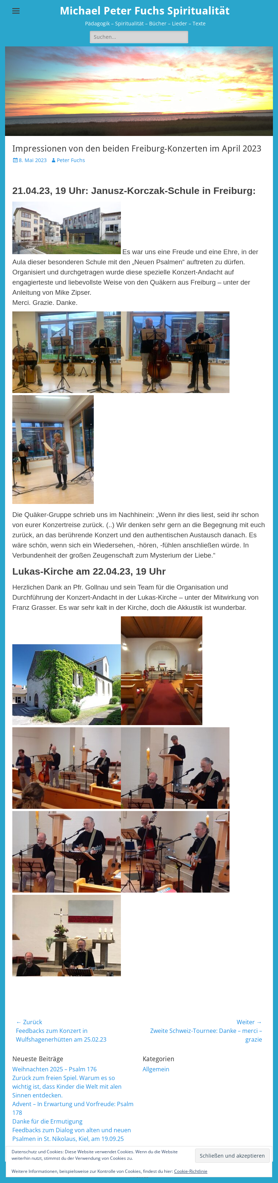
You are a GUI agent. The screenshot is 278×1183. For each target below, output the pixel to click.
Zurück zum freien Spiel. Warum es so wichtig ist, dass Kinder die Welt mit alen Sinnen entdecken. (67, 1086)
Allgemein (156, 1069)
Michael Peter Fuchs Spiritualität (144, 10)
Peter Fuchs (71, 160)
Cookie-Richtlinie (190, 1171)
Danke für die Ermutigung (47, 1121)
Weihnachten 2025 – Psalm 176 (54, 1069)
